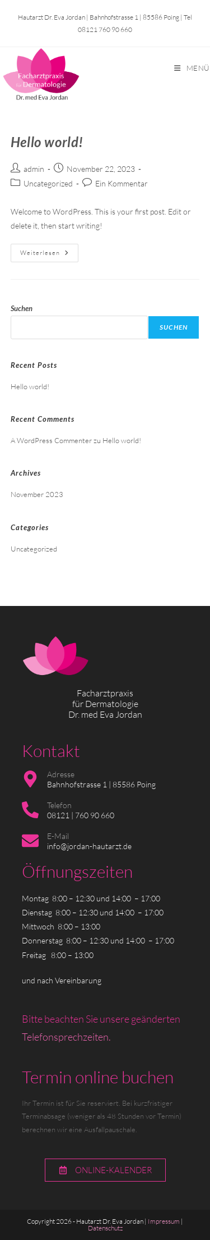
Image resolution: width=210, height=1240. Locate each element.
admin (34, 169)
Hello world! (47, 142)
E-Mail (58, 836)
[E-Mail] (30, 840)
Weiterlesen (49, 250)
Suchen (21, 308)
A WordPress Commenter (51, 440)
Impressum (164, 1221)
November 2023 (37, 494)
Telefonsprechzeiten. (66, 1037)
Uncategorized (48, 183)
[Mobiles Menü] (192, 67)
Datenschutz (105, 1228)
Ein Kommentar (121, 183)
